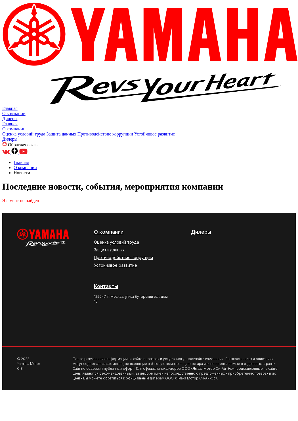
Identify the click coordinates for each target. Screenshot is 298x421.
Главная (10, 108)
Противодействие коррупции (105, 134)
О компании (14, 113)
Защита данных (61, 134)
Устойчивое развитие (154, 134)
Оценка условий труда (23, 134)
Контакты (106, 286)
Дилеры (9, 118)
